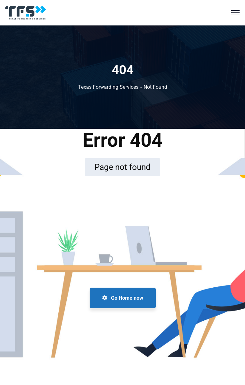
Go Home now (122, 298)
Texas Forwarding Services (108, 87)
